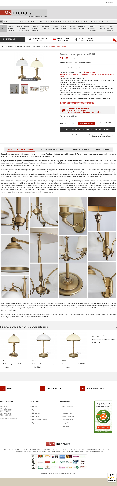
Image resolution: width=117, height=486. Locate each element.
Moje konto (35, 406)
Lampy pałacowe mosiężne (93, 451)
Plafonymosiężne (56, 27)
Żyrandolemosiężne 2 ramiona (35, 28)
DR (94, 21)
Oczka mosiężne (79, 451)
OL (99, 21)
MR (73, 21)
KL (34, 21)
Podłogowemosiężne (81, 27)
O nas (63, 410)
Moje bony (35, 423)
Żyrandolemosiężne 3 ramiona (11, 28)
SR (61, 21)
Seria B (74, 135)
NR (79, 21)
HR (46, 21)
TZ (107, 21)
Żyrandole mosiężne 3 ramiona (37, 449)
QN (41, 21)
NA (82, 21)
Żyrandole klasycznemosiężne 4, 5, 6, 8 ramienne (23, 28)
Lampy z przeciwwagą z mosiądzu (62, 451)
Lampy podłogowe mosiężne (41, 451)
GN (25, 21)
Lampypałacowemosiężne (110, 28)
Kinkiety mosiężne (107, 449)
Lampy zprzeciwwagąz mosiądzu (92, 28)
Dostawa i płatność (67, 419)
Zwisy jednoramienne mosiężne (78, 449)
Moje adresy (35, 416)
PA (68, 21)
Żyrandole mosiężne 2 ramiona (57, 449)
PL (102, 21)
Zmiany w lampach (80, 150)
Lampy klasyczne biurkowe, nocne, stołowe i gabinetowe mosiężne (101, 135)
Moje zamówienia (37, 410)
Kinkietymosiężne (73, 27)
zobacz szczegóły (93, 112)
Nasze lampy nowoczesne (53, 150)
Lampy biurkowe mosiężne (23, 451)
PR (65, 21)
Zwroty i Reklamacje (67, 423)
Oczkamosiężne (102, 27)
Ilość (61, 123)
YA (20, 21)
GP (28, 21)
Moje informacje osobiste (39, 419)
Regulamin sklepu (67, 413)
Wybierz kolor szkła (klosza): (69, 116)
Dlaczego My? (102, 150)
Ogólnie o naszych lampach (21, 150)
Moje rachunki (36, 413)
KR (31, 21)
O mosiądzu (65, 426)
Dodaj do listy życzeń (105, 122)
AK (56, 21)
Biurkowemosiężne (64, 27)
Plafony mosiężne (94, 449)
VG (6, 21)
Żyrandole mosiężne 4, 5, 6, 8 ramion (15, 449)
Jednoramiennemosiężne (45, 27)
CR (51, 21)
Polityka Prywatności (67, 416)
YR (17, 21)
